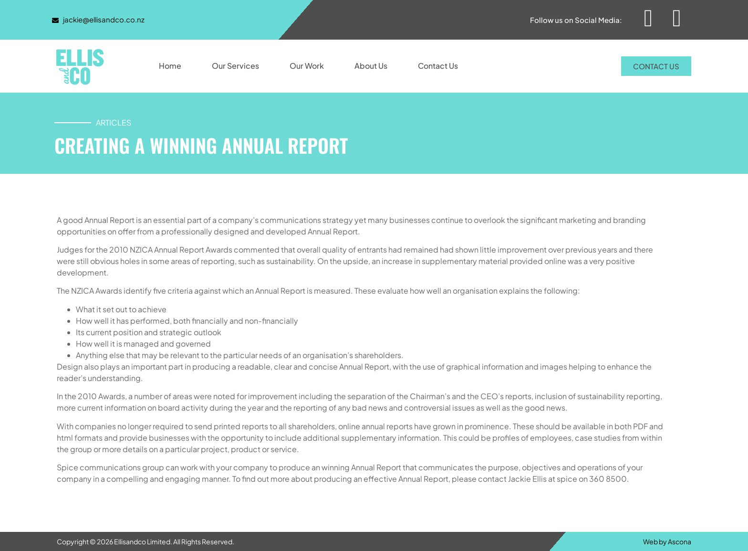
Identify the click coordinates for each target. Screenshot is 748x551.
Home (170, 66)
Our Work (307, 66)
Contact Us (438, 66)
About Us (370, 66)
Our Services (235, 66)
